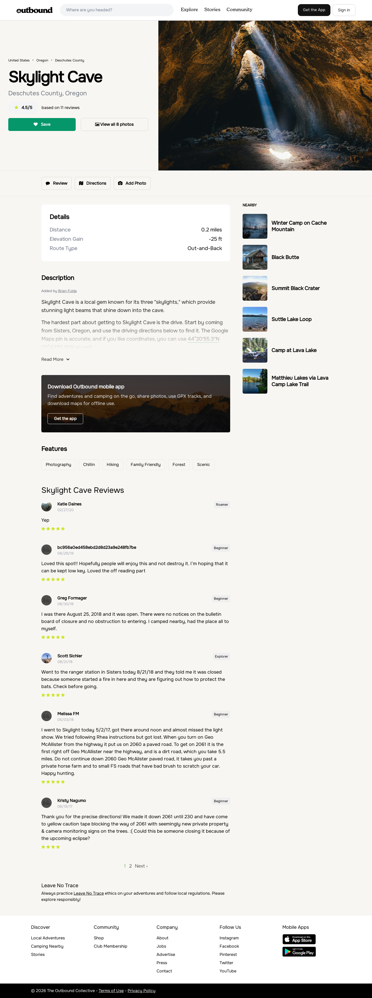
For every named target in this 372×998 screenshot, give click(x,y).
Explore (189, 9)
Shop (99, 938)
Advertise (166, 954)
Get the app (65, 418)
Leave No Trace (89, 893)
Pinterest (228, 954)
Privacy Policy (142, 990)
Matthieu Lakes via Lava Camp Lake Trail (300, 381)
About (162, 938)
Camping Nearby (47, 946)
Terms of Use (111, 990)
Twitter (226, 962)
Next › (141, 866)
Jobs (161, 946)
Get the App (314, 9)
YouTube (228, 971)
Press (162, 962)
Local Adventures (48, 938)
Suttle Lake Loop (292, 319)
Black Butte (285, 257)
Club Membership (110, 946)
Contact (164, 971)
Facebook (229, 946)
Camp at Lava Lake (294, 350)
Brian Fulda (67, 291)
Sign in (344, 10)
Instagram (229, 938)
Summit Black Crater (296, 288)
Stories (212, 9)
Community (239, 9)
